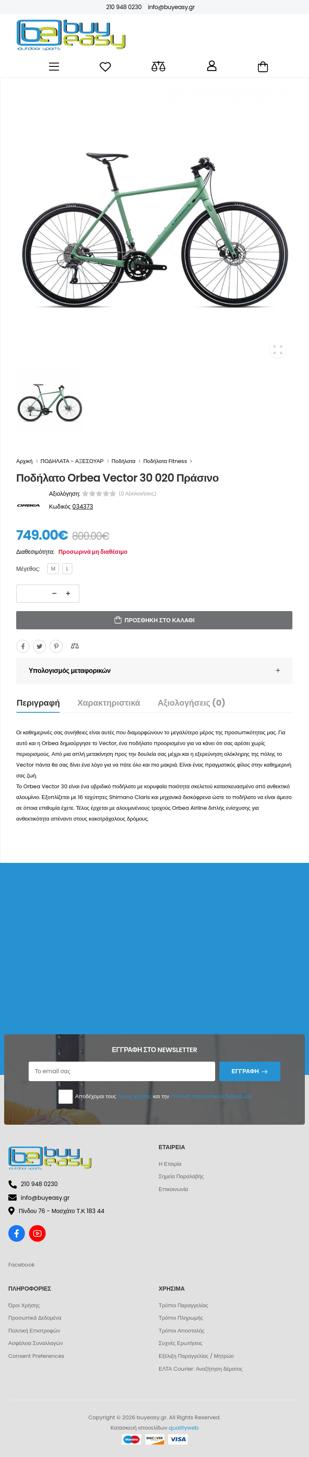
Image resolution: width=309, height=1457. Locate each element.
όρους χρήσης (135, 1096)
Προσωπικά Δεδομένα (34, 1318)
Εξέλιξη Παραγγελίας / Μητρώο (196, 1356)
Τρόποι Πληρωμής (181, 1318)
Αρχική (24, 461)
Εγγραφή (245, 1071)
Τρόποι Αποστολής (181, 1331)
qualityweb (184, 1428)
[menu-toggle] (54, 67)
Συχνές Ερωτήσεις (180, 1343)
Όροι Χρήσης (24, 1305)
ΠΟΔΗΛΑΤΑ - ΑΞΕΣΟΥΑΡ (72, 461)
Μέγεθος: (27, 569)
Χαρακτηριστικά (108, 703)
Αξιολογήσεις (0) (192, 703)
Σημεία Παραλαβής (181, 1176)
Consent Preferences (36, 1356)
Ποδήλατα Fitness (165, 461)
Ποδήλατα (123, 461)
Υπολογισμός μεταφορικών (69, 670)
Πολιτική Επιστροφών (34, 1331)
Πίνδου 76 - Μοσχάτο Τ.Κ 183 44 (56, 1211)
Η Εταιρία (170, 1164)
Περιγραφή (38, 703)
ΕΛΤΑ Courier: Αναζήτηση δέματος (201, 1369)
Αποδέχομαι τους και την (154, 1096)
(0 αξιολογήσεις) (138, 493)
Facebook (21, 1265)
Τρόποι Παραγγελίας (183, 1305)
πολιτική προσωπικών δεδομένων (211, 1096)
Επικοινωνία (173, 1189)
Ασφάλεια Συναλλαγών (35, 1343)
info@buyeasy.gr (171, 7)
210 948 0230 (124, 7)
